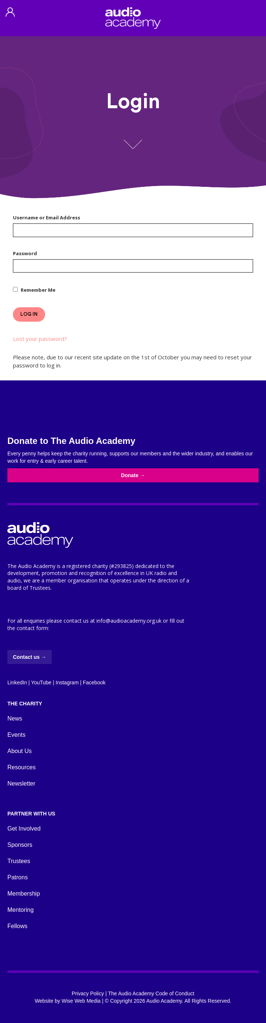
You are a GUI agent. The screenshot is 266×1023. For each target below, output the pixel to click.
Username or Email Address (46, 217)
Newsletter (21, 783)
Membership (23, 893)
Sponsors (20, 845)
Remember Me (38, 290)
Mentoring (20, 910)
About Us (19, 751)
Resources (21, 767)
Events (16, 735)
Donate (133, 475)
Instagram (67, 682)
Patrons (17, 877)
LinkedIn (17, 682)
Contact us (29, 657)
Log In (29, 314)
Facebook (94, 682)
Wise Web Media (81, 1001)
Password (25, 253)
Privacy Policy (88, 993)
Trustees (18, 861)
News (14, 718)
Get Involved (24, 828)
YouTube (41, 682)
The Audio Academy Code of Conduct (151, 993)
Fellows (17, 926)
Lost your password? (40, 338)
